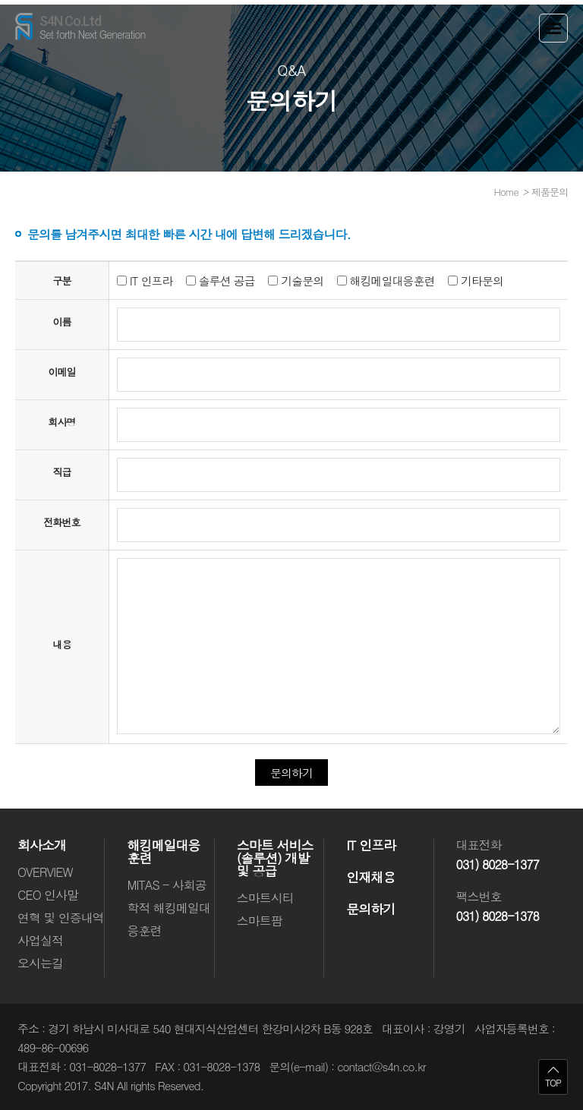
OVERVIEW (44, 872)
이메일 (61, 372)
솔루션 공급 (220, 280)
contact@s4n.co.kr (381, 1066)
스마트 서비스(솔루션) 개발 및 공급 (275, 858)
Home (506, 191)
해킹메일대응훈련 (386, 280)
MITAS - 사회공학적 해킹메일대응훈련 (168, 907)
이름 (61, 321)
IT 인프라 (145, 280)
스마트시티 (265, 898)
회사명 (61, 422)
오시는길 (40, 963)
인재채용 (370, 877)
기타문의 (475, 280)
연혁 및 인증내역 (60, 917)
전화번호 (61, 522)
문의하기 (370, 909)
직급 (61, 472)
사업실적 (40, 940)
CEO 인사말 (47, 894)
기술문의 (295, 280)
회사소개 (41, 845)
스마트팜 (259, 920)
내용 (61, 644)
